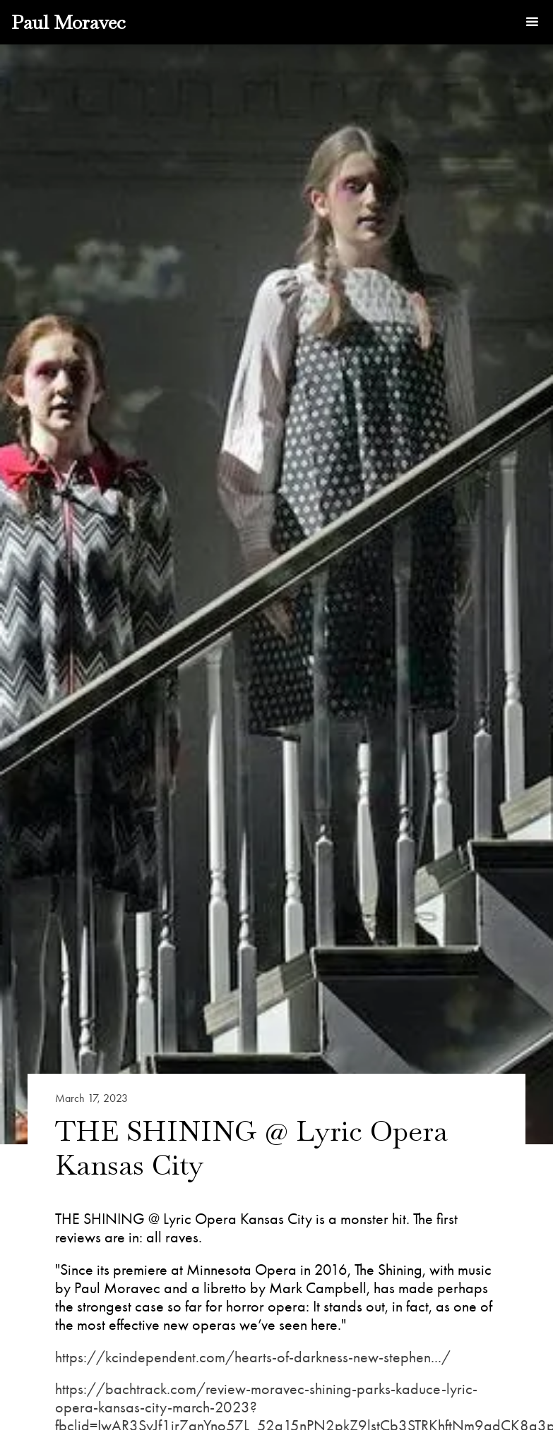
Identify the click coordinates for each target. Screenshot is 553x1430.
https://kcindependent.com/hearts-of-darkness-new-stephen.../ (253, 1357)
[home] (68, 22)
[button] (532, 22)
